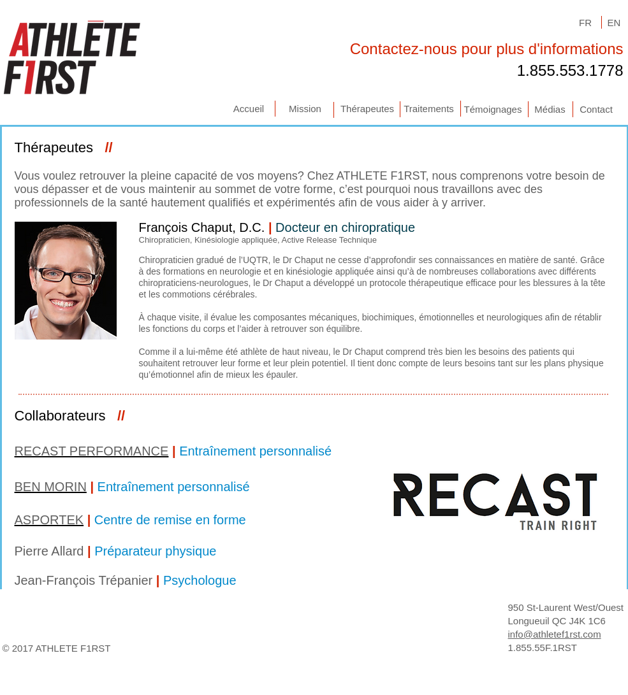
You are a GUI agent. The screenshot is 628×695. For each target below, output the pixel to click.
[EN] (614, 22)
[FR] (585, 22)
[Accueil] (249, 109)
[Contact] (596, 109)
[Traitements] (429, 109)
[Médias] (550, 109)
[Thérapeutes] (367, 109)
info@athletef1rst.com (554, 634)
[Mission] (305, 109)
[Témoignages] (493, 109)
